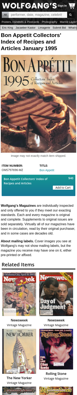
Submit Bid (59, 27)
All (5, 14)
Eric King (7, 27)
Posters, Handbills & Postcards (20, 21)
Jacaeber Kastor (26, 27)
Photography (49, 21)
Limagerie (44, 27)
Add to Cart (63, 187)
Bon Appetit (47, 170)
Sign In (62, 5)
